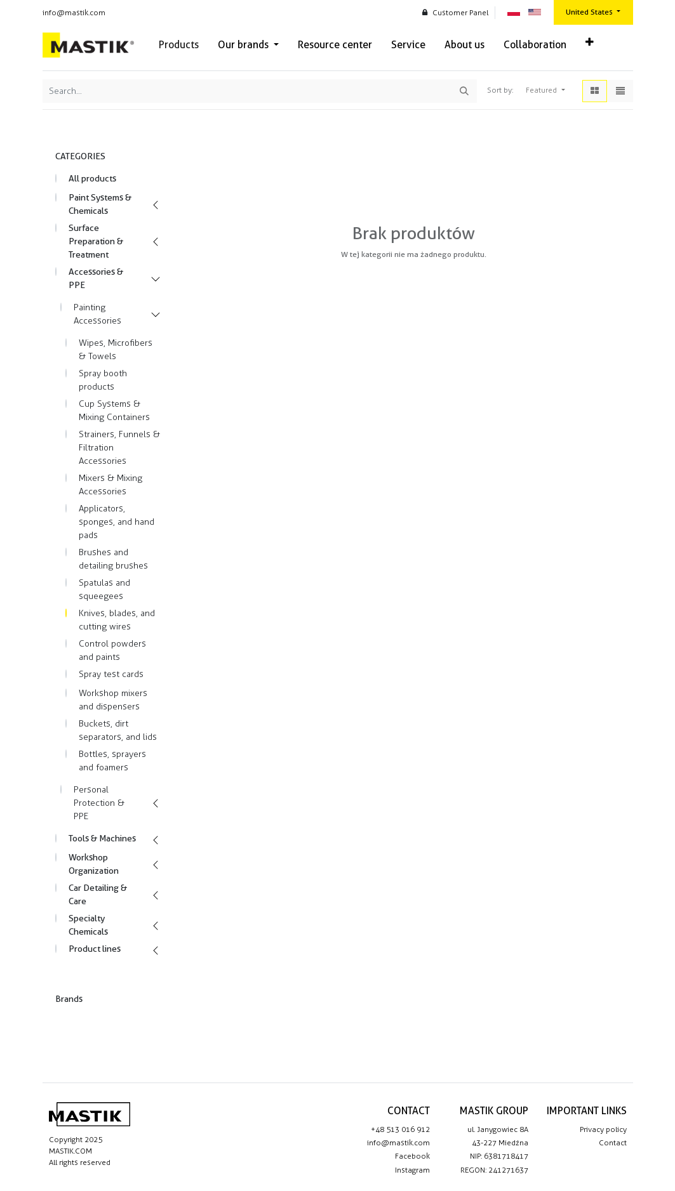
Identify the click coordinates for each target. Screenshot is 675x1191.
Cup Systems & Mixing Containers (114, 410)
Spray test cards (111, 674)
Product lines (95, 949)
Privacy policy (603, 1129)
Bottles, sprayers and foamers (112, 761)
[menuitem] (178, 45)
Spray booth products (103, 380)
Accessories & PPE (96, 278)
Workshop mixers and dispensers (113, 700)
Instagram (412, 1170)
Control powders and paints (112, 650)
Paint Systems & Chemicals (100, 204)
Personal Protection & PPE (99, 803)
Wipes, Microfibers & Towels (115, 350)
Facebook (412, 1156)
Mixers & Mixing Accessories (110, 485)
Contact (613, 1142)
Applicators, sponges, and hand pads (116, 522)
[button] (589, 42)
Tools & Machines (102, 838)
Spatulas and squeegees (104, 589)
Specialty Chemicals (88, 925)
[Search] (464, 91)
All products (92, 178)
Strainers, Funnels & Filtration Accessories (119, 447)
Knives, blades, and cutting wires (117, 620)
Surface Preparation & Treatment (96, 241)
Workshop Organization (94, 864)
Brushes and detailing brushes (113, 559)
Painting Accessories (97, 314)
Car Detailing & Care (98, 894)
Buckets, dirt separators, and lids (118, 730)
